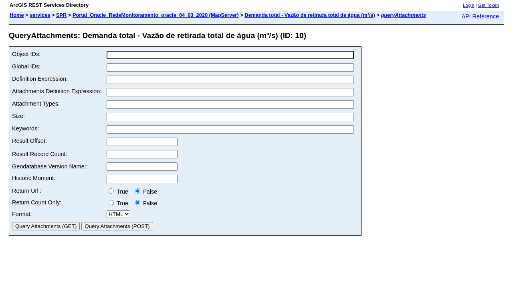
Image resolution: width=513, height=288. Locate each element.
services (40, 15)
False (146, 191)
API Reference (480, 16)
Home (17, 15)
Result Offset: (29, 141)
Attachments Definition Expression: (56, 91)
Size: (18, 116)
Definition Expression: (40, 79)
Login (468, 5)
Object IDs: (26, 54)
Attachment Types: (36, 103)
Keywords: (25, 128)
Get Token (488, 5)
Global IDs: (26, 66)
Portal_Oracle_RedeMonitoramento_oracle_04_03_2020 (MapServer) (156, 15)
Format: (22, 214)
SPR (61, 15)
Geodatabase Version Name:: (50, 166)
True (120, 191)
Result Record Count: (39, 154)
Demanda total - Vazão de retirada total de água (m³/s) (309, 15)
